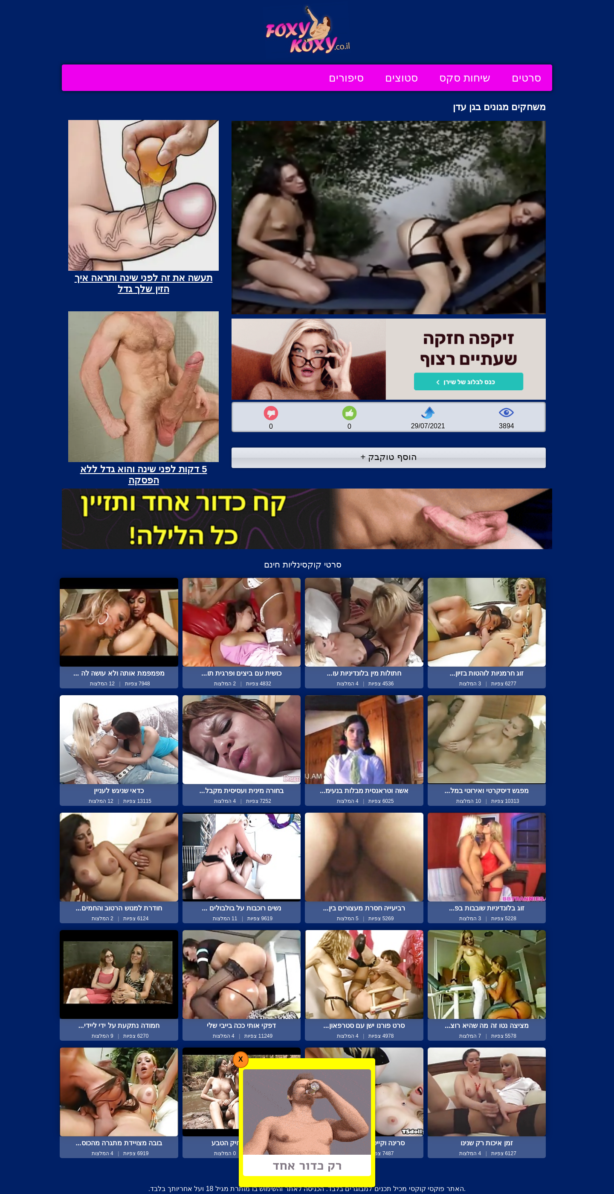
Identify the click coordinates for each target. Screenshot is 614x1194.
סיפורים (346, 78)
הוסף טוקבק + (388, 457)
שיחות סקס (464, 78)
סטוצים (401, 78)
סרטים (526, 78)
